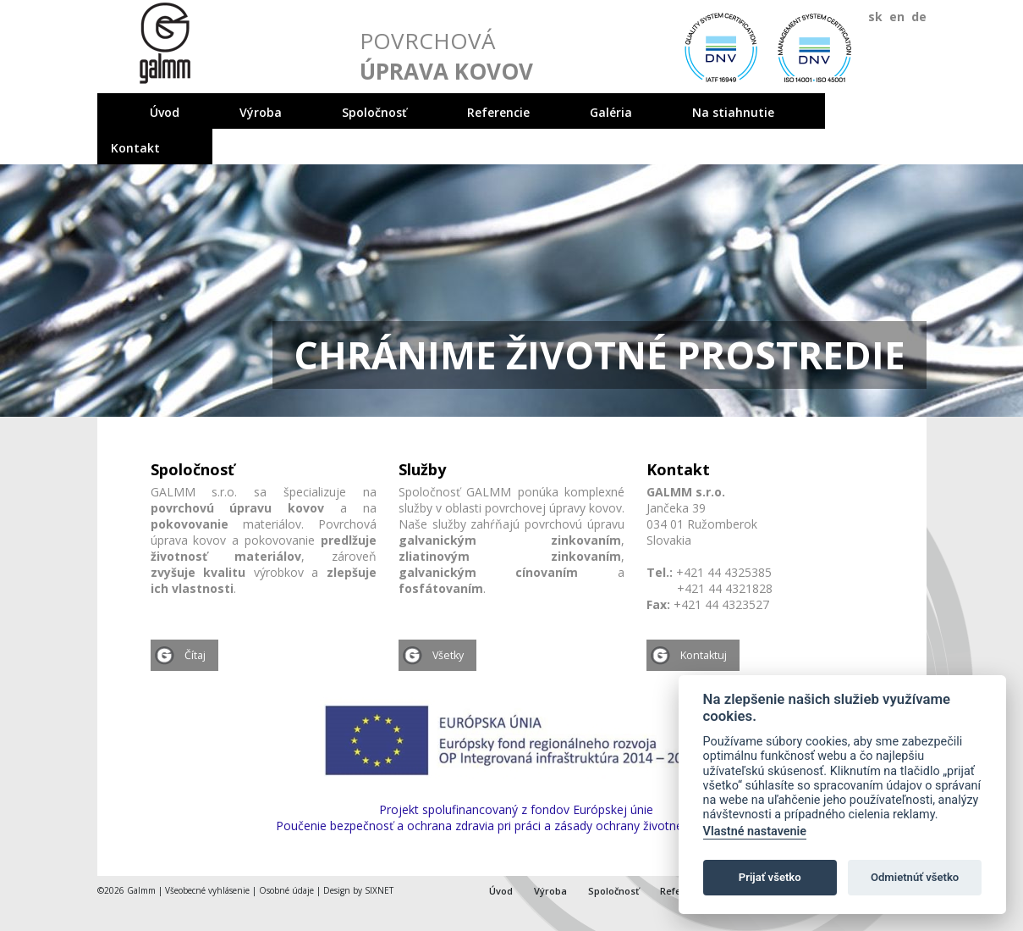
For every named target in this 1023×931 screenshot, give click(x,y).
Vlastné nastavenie (754, 831)
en (897, 16)
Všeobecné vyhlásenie (207, 890)
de (919, 16)
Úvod (164, 112)
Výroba (260, 112)
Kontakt (135, 148)
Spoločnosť (374, 112)
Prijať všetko (770, 877)
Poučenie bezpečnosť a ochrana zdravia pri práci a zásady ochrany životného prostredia (516, 825)
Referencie (498, 112)
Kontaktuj (703, 655)
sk (875, 16)
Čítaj (195, 655)
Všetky (448, 655)
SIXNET (379, 890)
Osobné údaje (286, 890)
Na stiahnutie (733, 112)
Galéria (611, 112)
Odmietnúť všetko (915, 877)
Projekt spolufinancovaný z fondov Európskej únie (516, 809)
